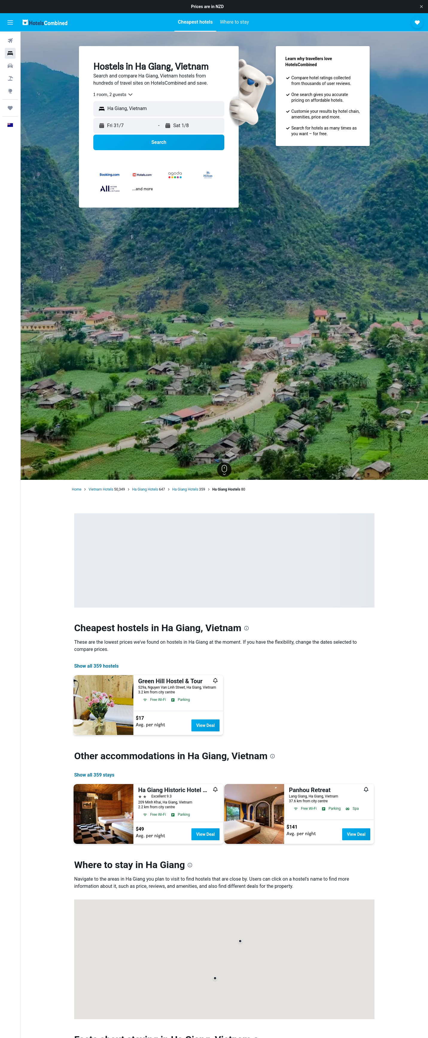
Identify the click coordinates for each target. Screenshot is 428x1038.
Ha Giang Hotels (145, 489)
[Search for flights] (10, 41)
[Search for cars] (10, 66)
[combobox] (113, 95)
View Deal (205, 725)
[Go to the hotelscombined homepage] (45, 22)
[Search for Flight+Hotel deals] (10, 78)
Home (76, 489)
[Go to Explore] (10, 91)
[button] (421, 6)
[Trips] (10, 108)
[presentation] (246, 628)
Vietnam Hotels (101, 489)
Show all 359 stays (94, 775)
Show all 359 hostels (96, 666)
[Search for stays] (10, 53)
